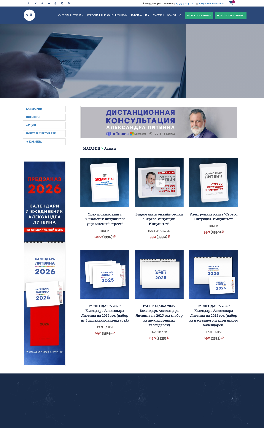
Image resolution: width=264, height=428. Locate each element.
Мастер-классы (159, 231)
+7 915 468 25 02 (184, 4)
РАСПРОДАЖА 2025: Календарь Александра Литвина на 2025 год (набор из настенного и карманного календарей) (213, 315)
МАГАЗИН (158, 15)
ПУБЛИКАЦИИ (140, 15)
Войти (171, 15)
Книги (104, 231)
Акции (31, 125)
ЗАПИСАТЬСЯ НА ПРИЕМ (199, 16)
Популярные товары (41, 133)
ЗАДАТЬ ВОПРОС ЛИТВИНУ (231, 16)
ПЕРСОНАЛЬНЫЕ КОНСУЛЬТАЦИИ (107, 15)
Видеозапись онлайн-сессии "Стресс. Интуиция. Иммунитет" (159, 219)
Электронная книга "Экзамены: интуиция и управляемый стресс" (105, 219)
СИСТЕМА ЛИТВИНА (71, 15)
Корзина (34, 141)
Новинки (33, 117)
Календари (105, 327)
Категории (35, 109)
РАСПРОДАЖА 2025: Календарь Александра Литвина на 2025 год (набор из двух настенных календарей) (159, 315)
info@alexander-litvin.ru (211, 4)
